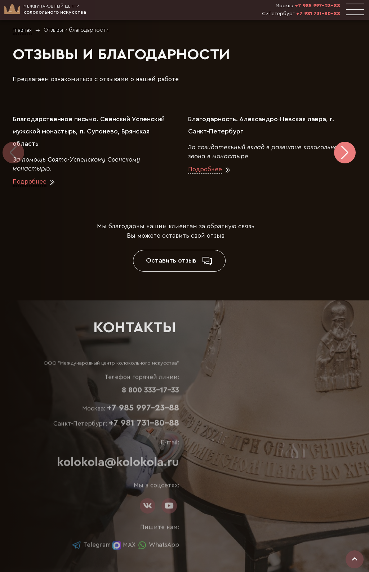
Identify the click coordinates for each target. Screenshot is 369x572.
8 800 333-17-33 (150, 390)
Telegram (91, 545)
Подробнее (29, 182)
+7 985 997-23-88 (317, 5)
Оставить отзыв (179, 260)
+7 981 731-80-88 (318, 13)
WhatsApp (158, 545)
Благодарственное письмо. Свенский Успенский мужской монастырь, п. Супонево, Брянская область (89, 131)
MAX (123, 545)
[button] (345, 152)
